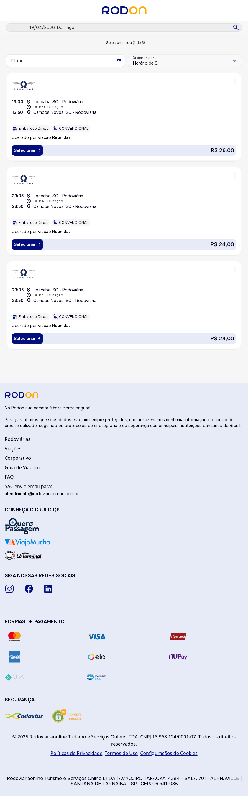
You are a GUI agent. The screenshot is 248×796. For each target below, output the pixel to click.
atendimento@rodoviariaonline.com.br (42, 493)
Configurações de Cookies (168, 753)
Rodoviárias (17, 439)
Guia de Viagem (22, 467)
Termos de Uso (121, 753)
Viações (13, 448)
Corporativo (18, 458)
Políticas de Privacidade (76, 753)
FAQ (9, 477)
